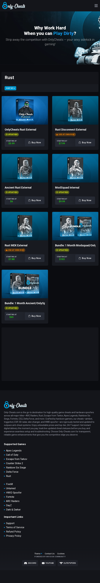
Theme (38, 553)
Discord (30, 563)
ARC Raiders (12, 501)
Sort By (10, 88)
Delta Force (12, 472)
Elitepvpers (67, 563)
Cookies (60, 553)
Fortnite (10, 497)
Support (10, 523)
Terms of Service (15, 527)
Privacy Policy (13, 536)
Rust (8, 476)
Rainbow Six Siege (16, 467)
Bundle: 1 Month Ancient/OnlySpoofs (28, 303)
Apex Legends (14, 450)
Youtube (48, 563)
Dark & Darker (13, 509)
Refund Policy (13, 531)
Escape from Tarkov (16, 459)
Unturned (10, 488)
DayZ (9, 505)
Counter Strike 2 (14, 463)
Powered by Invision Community (50, 557)
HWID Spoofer (14, 492)
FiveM (9, 484)
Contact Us (49, 553)
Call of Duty (12, 455)
